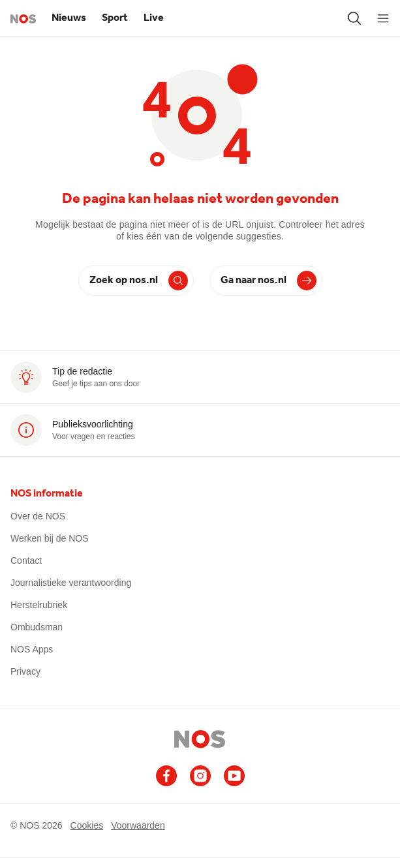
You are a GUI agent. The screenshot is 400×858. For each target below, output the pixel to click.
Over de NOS (37, 516)
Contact (26, 560)
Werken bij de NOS (49, 538)
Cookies (87, 825)
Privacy (25, 671)
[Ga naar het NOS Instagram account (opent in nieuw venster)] (200, 775)
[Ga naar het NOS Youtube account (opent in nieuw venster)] (234, 775)
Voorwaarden (138, 825)
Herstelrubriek (38, 605)
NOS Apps (31, 649)
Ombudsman (36, 627)
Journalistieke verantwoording (70, 582)
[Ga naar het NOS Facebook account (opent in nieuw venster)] (166, 775)
